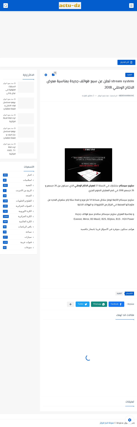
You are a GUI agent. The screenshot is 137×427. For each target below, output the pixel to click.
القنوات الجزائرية (17, 206)
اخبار (17, 175)
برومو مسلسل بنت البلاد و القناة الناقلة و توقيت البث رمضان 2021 (9, 135)
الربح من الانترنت (17, 190)
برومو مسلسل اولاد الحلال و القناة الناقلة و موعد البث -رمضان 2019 (9, 106)
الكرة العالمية (17, 221)
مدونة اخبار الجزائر (107, 423)
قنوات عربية (17, 242)
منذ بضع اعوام (8, 83)
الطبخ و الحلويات (17, 200)
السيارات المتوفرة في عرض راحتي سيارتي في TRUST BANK (9, 90)
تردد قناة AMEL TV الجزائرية (11, 151)
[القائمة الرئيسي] (131, 5)
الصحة (17, 195)
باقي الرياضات (17, 226)
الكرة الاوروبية (17, 211)
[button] (116, 304)
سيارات (17, 237)
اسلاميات (17, 180)
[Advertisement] (68, 34)
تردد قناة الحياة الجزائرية (9, 120)
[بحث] (5, 5)
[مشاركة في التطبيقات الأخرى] (70, 304)
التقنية (129, 74)
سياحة (17, 232)
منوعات (17, 247)
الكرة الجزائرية (17, 216)
